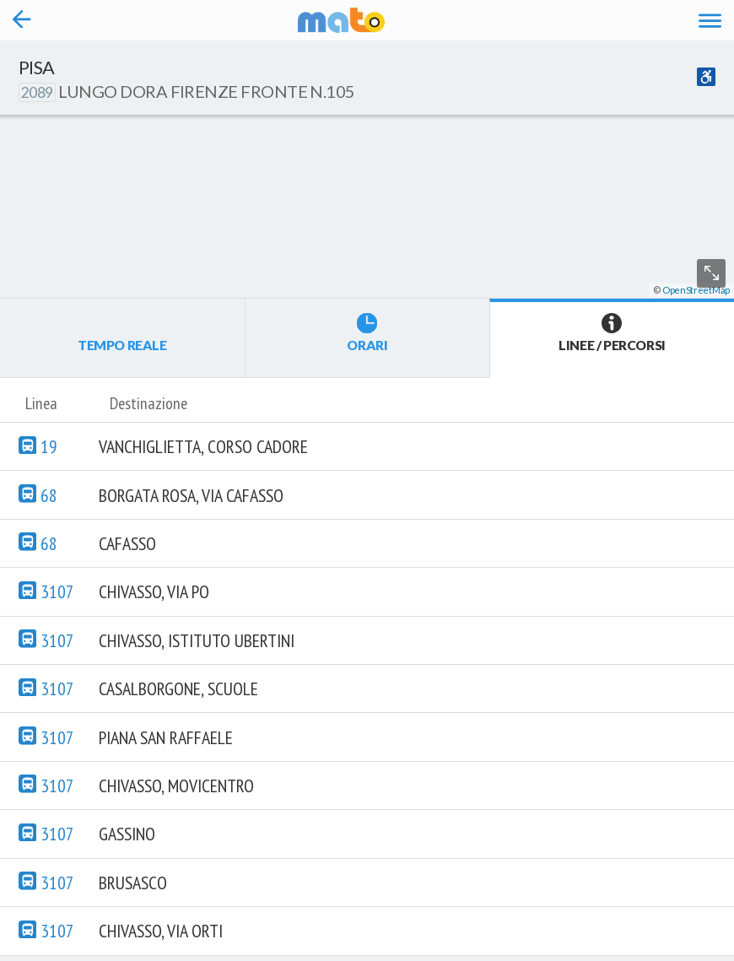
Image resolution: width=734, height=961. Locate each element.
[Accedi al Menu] (710, 20)
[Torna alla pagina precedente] (22, 20)
